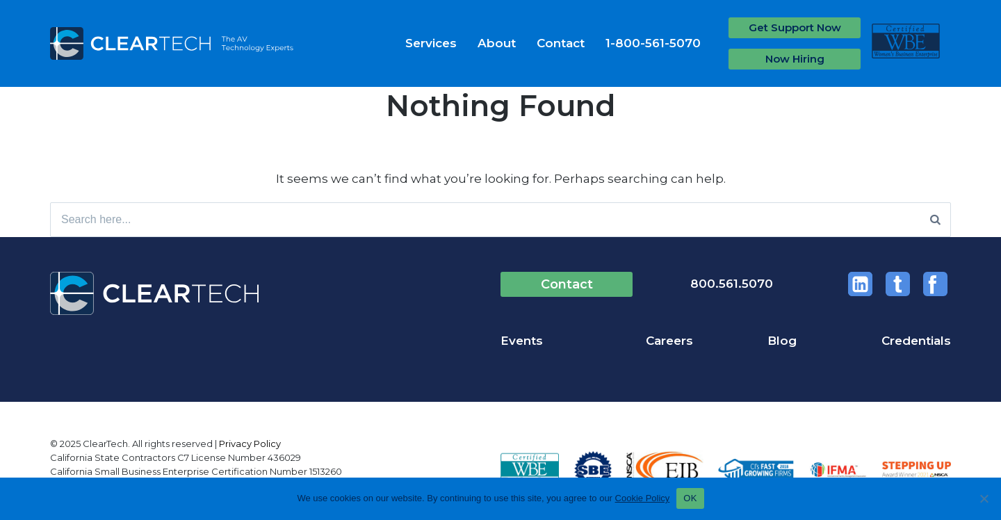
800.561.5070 (731, 284)
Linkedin (860, 284)
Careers (669, 341)
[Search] (935, 219)
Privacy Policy (250, 443)
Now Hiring (794, 58)
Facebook (935, 284)
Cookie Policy (642, 498)
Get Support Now (795, 27)
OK (690, 498)
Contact (561, 43)
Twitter (898, 284)
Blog (782, 341)
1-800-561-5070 (653, 43)
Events (521, 341)
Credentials (916, 341)
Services (431, 43)
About (497, 43)
